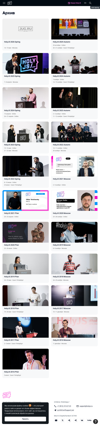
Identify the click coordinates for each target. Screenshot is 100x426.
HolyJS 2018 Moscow (61, 277)
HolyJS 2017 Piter (11, 340)
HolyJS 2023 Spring (12, 145)
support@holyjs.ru (86, 406)
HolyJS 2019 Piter (11, 277)
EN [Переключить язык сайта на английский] (85, 3)
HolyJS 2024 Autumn (61, 76)
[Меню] (4, 3)
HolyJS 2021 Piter (11, 213)
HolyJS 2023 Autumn (61, 110)
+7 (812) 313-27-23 (64, 406)
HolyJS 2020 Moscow (61, 213)
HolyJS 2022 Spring (12, 179)
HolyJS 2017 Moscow (61, 308)
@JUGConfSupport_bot (65, 410)
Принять (25, 419)
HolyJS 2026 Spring (12, 42)
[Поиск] (90, 3)
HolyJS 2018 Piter (11, 308)
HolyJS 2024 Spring (12, 110)
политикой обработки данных (22, 413)
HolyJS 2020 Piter (11, 245)
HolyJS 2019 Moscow (61, 245)
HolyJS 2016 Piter (11, 372)
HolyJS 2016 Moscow (61, 340)
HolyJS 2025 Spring (12, 76)
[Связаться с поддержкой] (95, 421)
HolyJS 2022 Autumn (61, 145)
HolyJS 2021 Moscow (61, 179)
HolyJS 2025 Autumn (61, 42)
